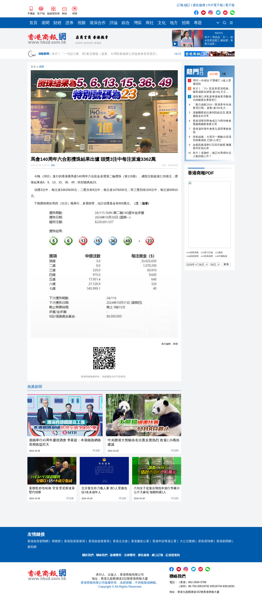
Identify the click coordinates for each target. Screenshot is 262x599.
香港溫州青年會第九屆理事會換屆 (212, 130)
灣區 (138, 23)
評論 (114, 23)
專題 (198, 23)
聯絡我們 (101, 555)
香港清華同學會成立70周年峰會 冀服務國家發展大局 (212, 122)
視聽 (82, 23)
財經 (57, 23)
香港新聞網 (223, 541)
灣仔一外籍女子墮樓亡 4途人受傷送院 (212, 82)
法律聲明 (129, 555)
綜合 (126, 23)
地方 (174, 23)
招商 (186, 23)
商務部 (56, 541)
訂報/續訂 (183, 5)
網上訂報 (157, 555)
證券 (70, 23)
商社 (150, 23)
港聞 (45, 23)
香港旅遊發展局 (98, 541)
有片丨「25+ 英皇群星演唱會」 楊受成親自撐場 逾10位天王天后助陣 (212, 90)
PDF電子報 (215, 5)
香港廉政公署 (140, 541)
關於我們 (88, 555)
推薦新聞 (34, 387)
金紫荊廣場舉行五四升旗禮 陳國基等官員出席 (212, 146)
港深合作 (98, 23)
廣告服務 (199, 5)
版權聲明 (115, 555)
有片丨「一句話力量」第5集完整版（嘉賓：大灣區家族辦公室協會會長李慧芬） (116, 53)
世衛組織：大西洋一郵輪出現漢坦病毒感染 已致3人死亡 (212, 138)
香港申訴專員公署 (164, 541)
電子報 (230, 5)
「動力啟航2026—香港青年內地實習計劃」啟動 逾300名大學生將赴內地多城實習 (212, 106)
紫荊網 (31, 547)
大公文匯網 (187, 541)
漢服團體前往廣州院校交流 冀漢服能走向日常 (212, 114)
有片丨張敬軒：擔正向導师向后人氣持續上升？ (212, 154)
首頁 (33, 23)
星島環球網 (205, 541)
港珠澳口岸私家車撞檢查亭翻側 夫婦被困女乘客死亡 (212, 98)
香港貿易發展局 (74, 541)
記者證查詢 (173, 555)
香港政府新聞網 (37, 541)
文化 (162, 23)
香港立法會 (120, 541)
